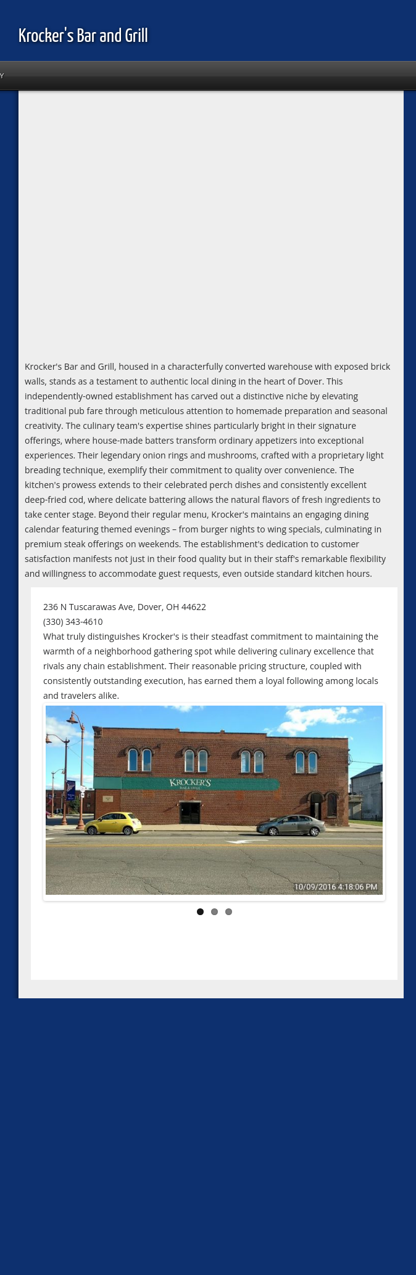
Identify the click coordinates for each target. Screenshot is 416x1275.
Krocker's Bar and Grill (83, 36)
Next (364, 804)
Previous (64, 804)
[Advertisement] (115, 227)
